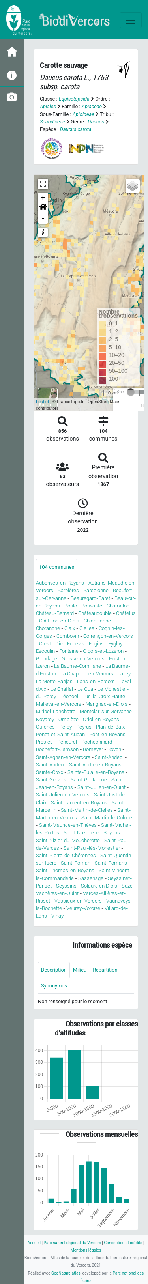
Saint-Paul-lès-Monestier (92, 848)
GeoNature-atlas (66, 1273)
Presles (44, 742)
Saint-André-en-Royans (95, 765)
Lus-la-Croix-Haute (103, 696)
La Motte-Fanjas (54, 681)
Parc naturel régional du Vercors (72, 1242)
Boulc (70, 606)
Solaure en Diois (99, 886)
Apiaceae (92, 106)
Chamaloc (118, 606)
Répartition (105, 970)
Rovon (114, 749)
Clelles (86, 628)
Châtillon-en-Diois (59, 621)
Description (54, 970)
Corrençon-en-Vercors (108, 636)
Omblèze (68, 719)
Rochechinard (96, 742)
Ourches (45, 727)
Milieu (79, 970)
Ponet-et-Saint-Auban (60, 734)
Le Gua (85, 689)
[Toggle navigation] (131, 20)
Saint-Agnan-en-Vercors (63, 757)
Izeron (43, 666)
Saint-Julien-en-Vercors (63, 795)
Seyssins (66, 886)
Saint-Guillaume (89, 780)
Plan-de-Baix (110, 727)
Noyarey (45, 719)
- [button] (43, 218)
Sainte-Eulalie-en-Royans (95, 772)
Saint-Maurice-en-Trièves (68, 825)
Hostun (117, 659)
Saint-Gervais (51, 780)
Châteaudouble (95, 613)
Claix (69, 628)
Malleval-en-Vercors (58, 704)
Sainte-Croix (49, 772)
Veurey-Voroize (83, 908)
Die (59, 644)
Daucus (96, 122)
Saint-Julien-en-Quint (101, 787)
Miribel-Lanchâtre (55, 711)
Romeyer (93, 749)
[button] (43, 208)
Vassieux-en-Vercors (78, 901)
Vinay (57, 916)
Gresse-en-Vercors (83, 659)
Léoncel (69, 696)
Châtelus (126, 613)
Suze (127, 886)
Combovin (67, 636)
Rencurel (67, 742)
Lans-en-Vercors (96, 681)
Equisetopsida (74, 99)
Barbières (68, 590)
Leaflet (42, 401)
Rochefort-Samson (57, 749)
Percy (65, 727)
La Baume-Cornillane (77, 666)
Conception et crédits (123, 1242)
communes (56, 567)
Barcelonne (96, 590)
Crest (45, 644)
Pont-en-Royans (107, 734)
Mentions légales (86, 1250)
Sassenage (90, 878)
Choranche (48, 628)
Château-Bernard (55, 613)
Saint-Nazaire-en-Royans (92, 832)
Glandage (46, 659)
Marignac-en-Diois (106, 704)
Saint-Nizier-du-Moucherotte (68, 840)
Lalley (124, 674)
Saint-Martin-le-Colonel (107, 817)
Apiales (48, 106)
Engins (96, 644)
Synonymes (54, 986)
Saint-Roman (75, 863)
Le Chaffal (62, 689)
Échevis (75, 644)
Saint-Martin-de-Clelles (87, 810)
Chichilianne (97, 621)
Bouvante (91, 606)
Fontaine (69, 651)
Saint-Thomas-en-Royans (65, 870)
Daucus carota (76, 129)
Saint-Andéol (109, 757)
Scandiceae (52, 122)
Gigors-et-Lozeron (103, 651)
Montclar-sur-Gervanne (106, 711)
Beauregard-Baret (90, 598)
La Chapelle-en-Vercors (86, 674)
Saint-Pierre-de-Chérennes (66, 855)
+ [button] (43, 198)
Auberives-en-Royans (60, 583)
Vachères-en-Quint (57, 893)
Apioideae (83, 114)
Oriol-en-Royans (101, 719)
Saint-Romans (111, 863)
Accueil (34, 1242)
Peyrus (84, 727)
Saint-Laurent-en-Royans (79, 803)
